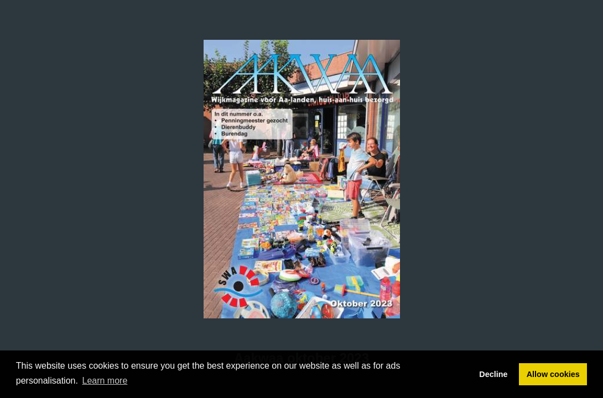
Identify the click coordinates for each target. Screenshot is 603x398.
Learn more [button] (105, 380)
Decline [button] (493, 374)
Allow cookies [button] (553, 374)
